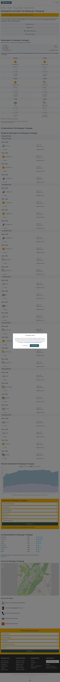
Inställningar (25, 345)
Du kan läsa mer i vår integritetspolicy (33, 342)
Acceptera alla (34, 345)
